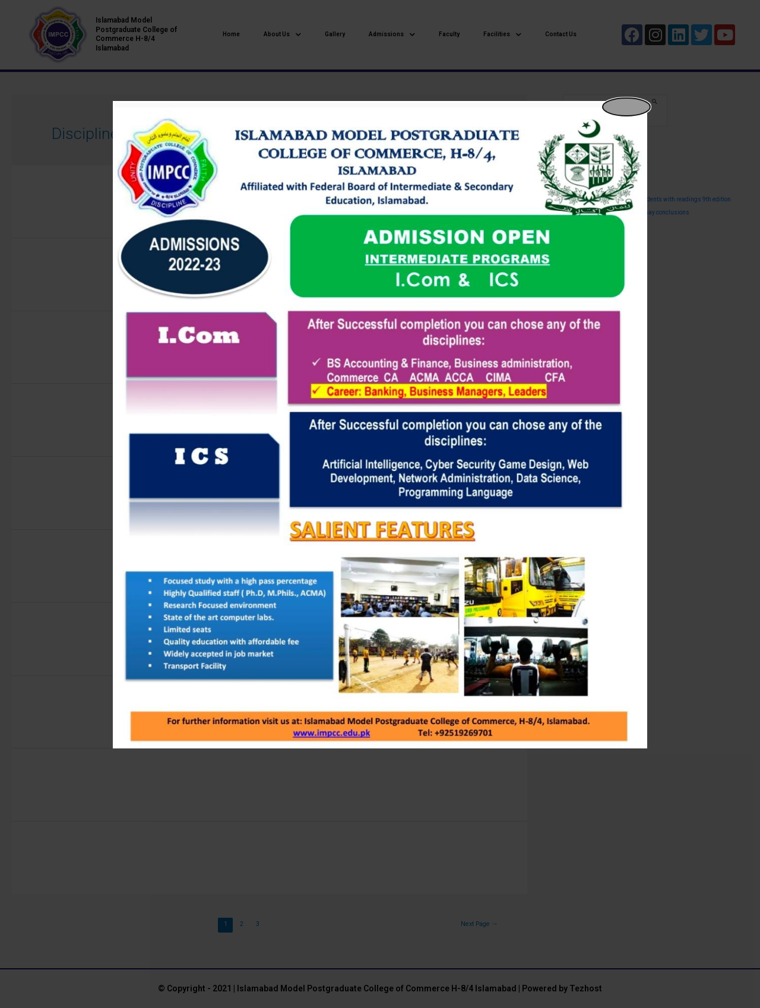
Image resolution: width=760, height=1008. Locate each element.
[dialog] (380, 425)
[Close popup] (626, 107)
